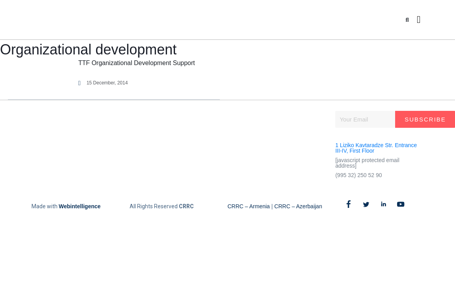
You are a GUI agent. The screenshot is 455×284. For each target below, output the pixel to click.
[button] (407, 19)
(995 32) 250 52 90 (358, 175)
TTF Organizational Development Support (136, 63)
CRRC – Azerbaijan (298, 206)
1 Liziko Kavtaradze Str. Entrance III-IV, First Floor (376, 148)
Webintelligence (79, 206)
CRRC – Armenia (249, 206)
